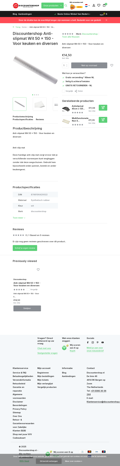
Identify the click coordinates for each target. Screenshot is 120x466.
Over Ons (17, 416)
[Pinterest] (98, 342)
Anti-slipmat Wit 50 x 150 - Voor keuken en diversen (26, 284)
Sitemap (17, 412)
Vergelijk (67, 91)
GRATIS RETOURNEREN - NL (77, 85)
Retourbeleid (19, 383)
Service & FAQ (19, 372)
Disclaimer (18, 402)
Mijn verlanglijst (45, 383)
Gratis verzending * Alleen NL (78, 77)
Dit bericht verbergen (49, 461)
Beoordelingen (20, 405)
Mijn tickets (43, 380)
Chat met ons (44, 348)
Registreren (43, 372)
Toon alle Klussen (70, 37)
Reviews (40, 119)
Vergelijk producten (47, 387)
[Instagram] (93, 342)
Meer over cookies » (73, 461)
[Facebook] (88, 342)
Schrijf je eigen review (25, 248)
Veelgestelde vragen (47, 353)
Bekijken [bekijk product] (27, 308)
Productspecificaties (23, 119)
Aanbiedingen (25, 14)
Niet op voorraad (89, 65)
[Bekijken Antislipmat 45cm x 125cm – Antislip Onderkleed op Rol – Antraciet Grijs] (66, 109)
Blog (15, 14)
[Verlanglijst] (98, 5)
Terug (16, 27)
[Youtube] (103, 342)
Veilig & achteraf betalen (76, 81)
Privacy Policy (19, 409)
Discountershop (90, 34)
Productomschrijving (23, 116)
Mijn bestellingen (45, 376)
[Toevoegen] (103, 107)
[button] (33, 94)
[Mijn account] (93, 5)
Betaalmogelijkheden (23, 376)
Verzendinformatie (22, 380)
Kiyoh (72, 351)
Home (25, 27)
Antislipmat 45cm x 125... (78, 107)
